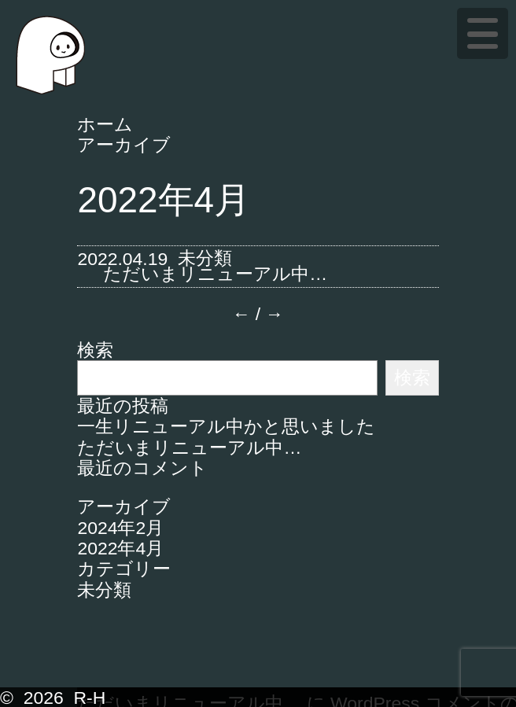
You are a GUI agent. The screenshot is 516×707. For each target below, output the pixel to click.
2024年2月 (120, 527)
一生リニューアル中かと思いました (226, 426)
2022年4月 (120, 548)
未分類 (205, 258)
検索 (95, 350)
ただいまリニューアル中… (215, 273)
